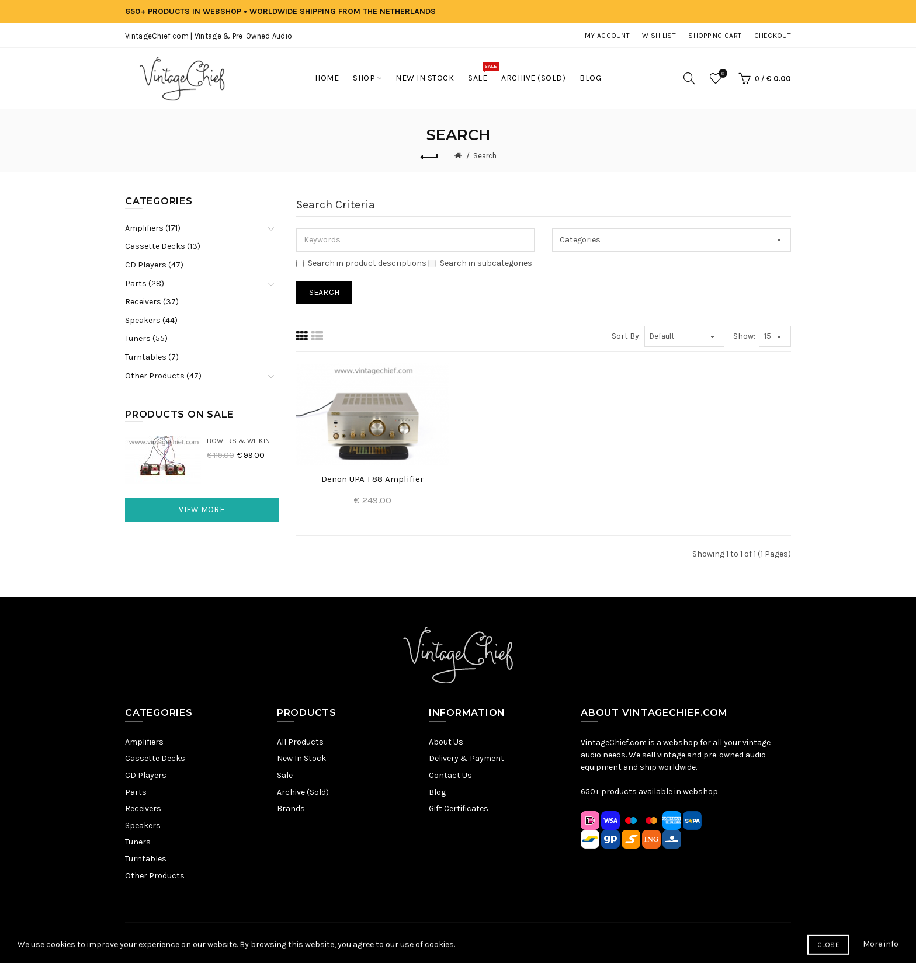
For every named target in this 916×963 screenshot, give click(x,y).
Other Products (155, 876)
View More (201, 509)
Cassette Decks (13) (162, 246)
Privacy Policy (395, 942)
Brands (291, 808)
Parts (136, 792)
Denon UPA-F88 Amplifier (372, 479)
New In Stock (301, 758)
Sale (285, 775)
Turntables (145, 859)
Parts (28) (144, 283)
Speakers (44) (151, 320)
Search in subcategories (480, 263)
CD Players (145, 775)
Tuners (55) (146, 338)
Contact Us (450, 775)
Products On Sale (179, 414)
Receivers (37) (152, 302)
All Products (300, 742)
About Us (446, 742)
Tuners (138, 842)
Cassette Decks (155, 758)
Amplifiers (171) (153, 228)
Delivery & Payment (466, 758)
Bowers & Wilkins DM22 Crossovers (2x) (243, 440)
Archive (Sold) (303, 792)
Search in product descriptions (361, 263)
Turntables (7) (152, 357)
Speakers (143, 825)
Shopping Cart (714, 36)
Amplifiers (144, 742)
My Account (607, 36)
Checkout (772, 36)
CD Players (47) (154, 265)
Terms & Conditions (465, 942)
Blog (437, 792)
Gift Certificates (458, 808)
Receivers (143, 808)
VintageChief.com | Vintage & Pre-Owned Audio (208, 36)
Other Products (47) (163, 376)
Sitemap (347, 942)
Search (485, 155)
